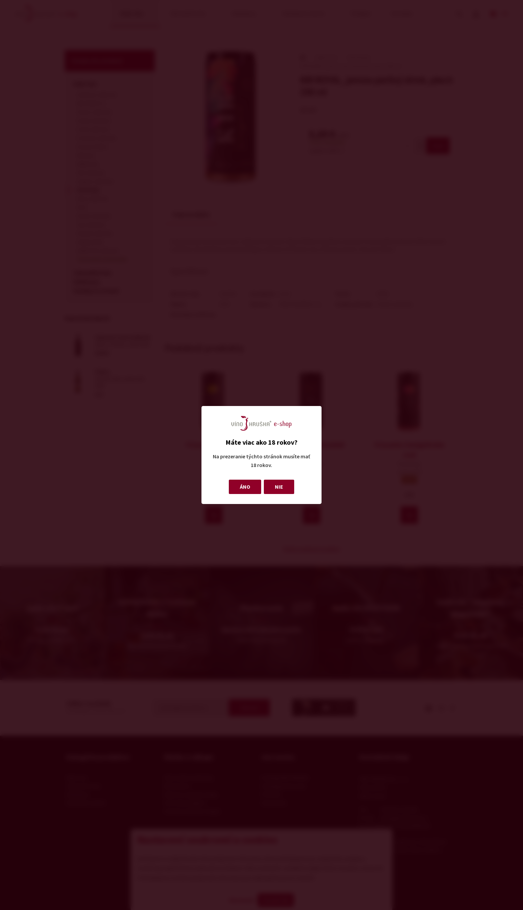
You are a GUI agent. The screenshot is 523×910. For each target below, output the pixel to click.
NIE (279, 486)
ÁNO (245, 486)
